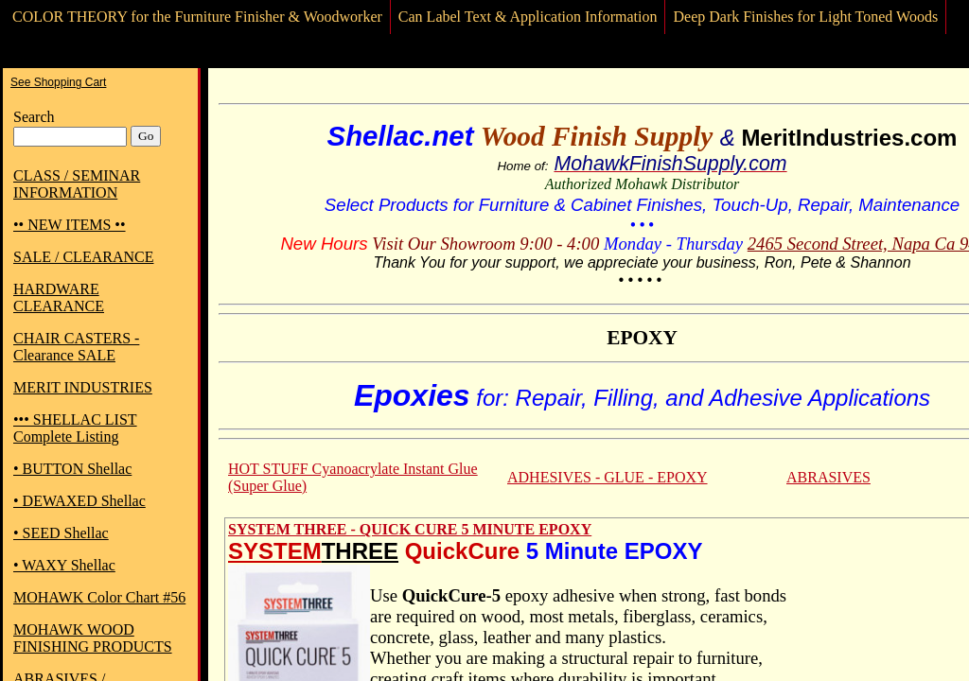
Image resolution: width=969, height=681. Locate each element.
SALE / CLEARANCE (83, 257)
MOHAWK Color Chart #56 (99, 597)
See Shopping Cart (58, 82)
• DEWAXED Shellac (79, 501)
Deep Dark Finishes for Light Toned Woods (805, 17)
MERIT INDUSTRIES (82, 387)
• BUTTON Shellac (72, 469)
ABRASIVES (828, 477)
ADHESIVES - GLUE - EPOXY (607, 477)
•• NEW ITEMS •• (69, 225)
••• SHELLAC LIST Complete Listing (75, 428)
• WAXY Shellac (64, 565)
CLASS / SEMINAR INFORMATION (76, 184)
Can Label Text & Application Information (528, 17)
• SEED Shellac (61, 533)
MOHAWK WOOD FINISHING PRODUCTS (92, 638)
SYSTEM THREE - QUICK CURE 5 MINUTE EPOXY (409, 529)
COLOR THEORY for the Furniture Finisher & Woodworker (197, 17)
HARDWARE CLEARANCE (58, 297)
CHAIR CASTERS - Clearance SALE (76, 346)
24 (757, 243)
